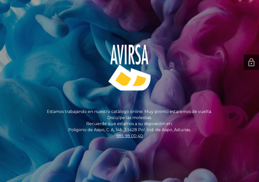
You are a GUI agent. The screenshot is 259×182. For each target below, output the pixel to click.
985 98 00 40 (129, 135)
